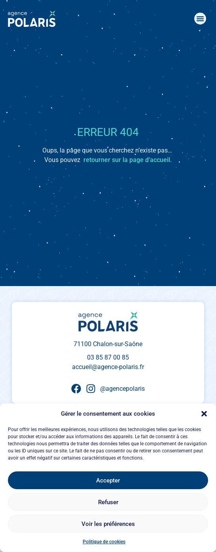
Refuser (108, 502)
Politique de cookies (104, 541)
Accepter (108, 480)
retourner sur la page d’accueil (126, 160)
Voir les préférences (108, 524)
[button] (204, 414)
